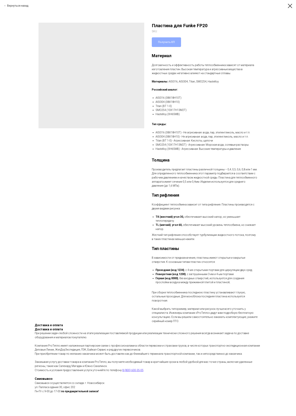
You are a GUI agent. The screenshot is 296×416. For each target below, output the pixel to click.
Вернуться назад (18, 5)
